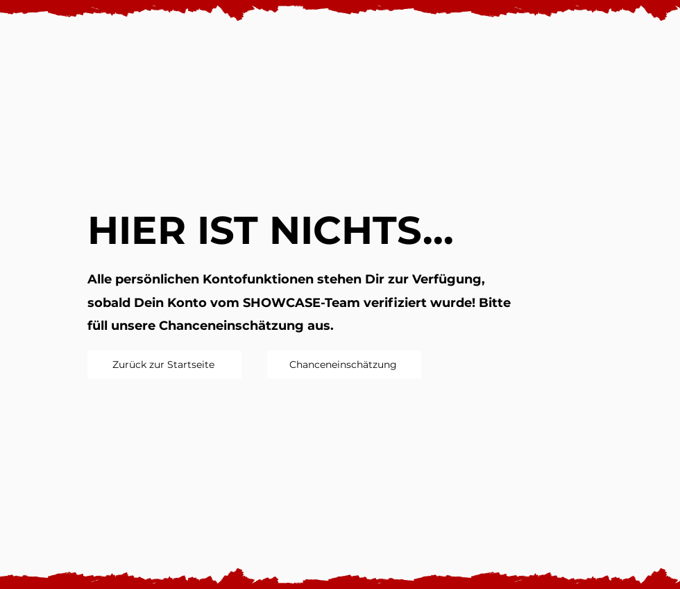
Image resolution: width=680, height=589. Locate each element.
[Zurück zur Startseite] (164, 364)
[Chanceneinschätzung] (344, 364)
